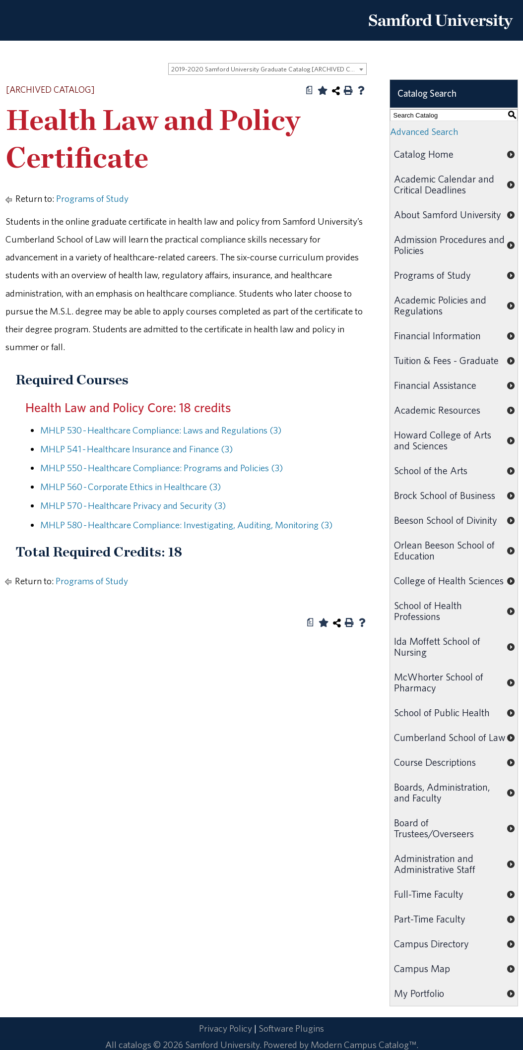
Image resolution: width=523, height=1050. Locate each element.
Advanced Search (424, 131)
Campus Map (422, 968)
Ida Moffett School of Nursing (437, 646)
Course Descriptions (435, 762)
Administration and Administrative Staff (434, 864)
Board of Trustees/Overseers (434, 828)
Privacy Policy (225, 1028)
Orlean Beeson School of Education (444, 550)
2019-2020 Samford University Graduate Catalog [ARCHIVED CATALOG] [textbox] (268, 69)
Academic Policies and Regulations (440, 305)
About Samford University (447, 214)
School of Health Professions (428, 611)
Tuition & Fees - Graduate (446, 360)
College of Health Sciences (449, 580)
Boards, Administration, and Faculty (442, 792)
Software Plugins (291, 1028)
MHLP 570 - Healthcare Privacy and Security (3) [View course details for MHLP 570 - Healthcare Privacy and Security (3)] (133, 505)
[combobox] (267, 69)
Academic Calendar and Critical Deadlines (444, 184)
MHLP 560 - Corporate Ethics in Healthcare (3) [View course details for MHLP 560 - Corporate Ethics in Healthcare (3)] (130, 486)
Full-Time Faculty (428, 894)
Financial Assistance (435, 385)
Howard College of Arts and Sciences (442, 440)
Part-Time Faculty (429, 919)
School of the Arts (430, 470)
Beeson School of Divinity (445, 520)
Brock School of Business (444, 495)
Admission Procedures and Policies (449, 245)
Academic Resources (437, 410)
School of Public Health (442, 712)
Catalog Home (424, 154)
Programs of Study (92, 198)
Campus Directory (431, 943)
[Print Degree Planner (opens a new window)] (310, 90)
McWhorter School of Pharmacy (438, 682)
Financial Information (437, 335)
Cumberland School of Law (450, 737)
